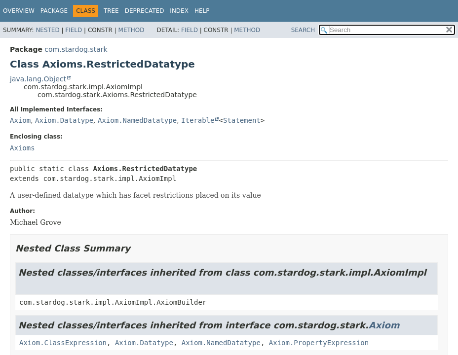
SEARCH (303, 30)
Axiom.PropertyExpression (319, 343)
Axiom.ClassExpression (63, 343)
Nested (47, 30)
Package (54, 10)
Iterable (197, 120)
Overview (19, 10)
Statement (242, 120)
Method (131, 30)
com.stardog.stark (75, 49)
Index (179, 10)
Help (202, 10)
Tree (111, 10)
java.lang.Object (38, 79)
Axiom (20, 120)
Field (73, 30)
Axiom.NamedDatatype (137, 120)
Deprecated (144, 10)
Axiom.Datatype (64, 120)
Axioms (22, 148)
